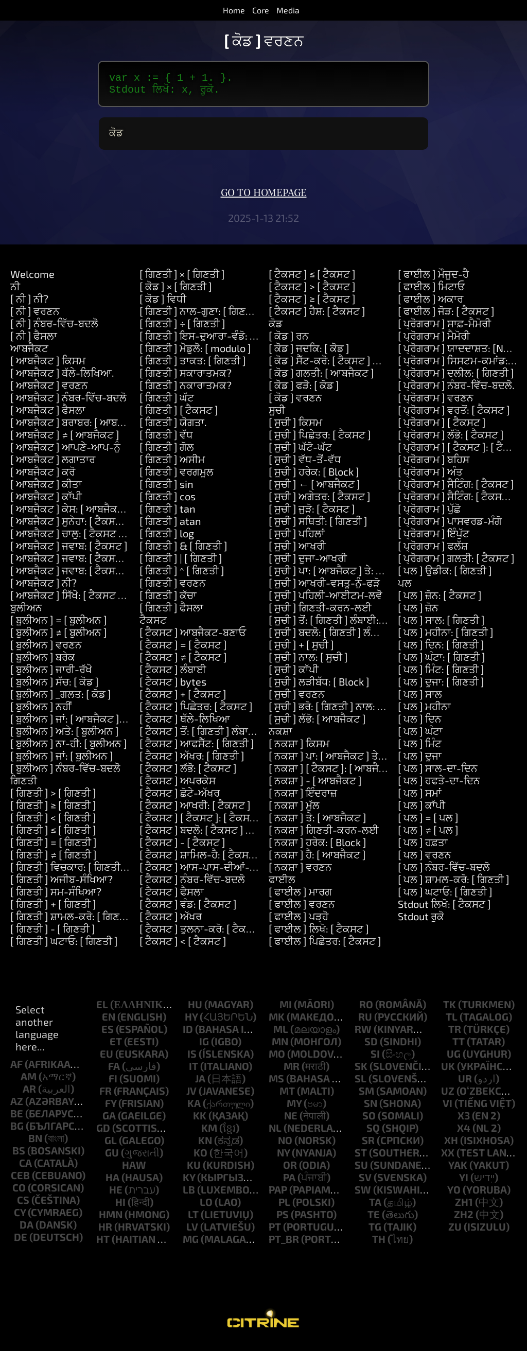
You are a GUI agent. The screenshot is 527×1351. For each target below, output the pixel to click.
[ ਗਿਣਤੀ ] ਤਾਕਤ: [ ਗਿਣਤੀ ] (192, 366)
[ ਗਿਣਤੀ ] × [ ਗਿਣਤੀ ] (182, 280)
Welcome (32, 280)
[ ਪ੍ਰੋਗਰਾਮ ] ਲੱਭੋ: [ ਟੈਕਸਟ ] (451, 440)
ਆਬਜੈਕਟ (29, 354)
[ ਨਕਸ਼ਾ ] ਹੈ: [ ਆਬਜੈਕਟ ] (317, 860)
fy (110, 1109)
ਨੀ (15, 292)
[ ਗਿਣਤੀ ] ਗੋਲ (166, 453)
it (193, 1072)
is (192, 1060)
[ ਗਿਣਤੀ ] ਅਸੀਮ (172, 465)
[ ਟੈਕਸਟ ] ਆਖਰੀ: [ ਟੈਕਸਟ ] (195, 811)
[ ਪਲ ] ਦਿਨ (420, 724)
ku (194, 1171)
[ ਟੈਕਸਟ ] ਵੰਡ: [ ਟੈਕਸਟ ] (188, 910)
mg (191, 1245)
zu (455, 1232)
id (188, 1035)
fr (105, 1097)
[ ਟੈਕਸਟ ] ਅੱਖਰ (170, 922)
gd (103, 1134)
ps (282, 1220)
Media (288, 10)
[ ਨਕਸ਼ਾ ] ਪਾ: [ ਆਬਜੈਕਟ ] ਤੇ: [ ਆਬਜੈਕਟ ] (350, 762)
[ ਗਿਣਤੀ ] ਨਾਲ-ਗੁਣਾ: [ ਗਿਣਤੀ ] (200, 317)
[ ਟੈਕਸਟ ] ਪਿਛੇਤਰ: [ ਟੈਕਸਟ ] (196, 712)
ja (200, 1084)
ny (283, 1158)
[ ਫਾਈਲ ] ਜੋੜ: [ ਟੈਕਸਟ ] (446, 317)
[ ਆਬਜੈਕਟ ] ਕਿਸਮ (47, 366)
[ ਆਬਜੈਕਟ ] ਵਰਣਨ (49, 391)
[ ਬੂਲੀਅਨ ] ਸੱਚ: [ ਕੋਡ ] (54, 687)
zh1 (464, 1208)
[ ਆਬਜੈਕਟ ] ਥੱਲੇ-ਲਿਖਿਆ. (62, 379)
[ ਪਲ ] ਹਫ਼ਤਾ (423, 848)
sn (370, 1109)
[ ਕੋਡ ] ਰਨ (289, 342)
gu (112, 1158)
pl (284, 1208)
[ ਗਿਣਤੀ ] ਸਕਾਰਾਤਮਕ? (185, 379)
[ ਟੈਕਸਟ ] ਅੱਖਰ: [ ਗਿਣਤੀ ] (191, 762)
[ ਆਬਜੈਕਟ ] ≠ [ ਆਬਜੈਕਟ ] (64, 440)
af (16, 1070)
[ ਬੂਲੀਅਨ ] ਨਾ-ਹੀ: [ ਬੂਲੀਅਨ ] (68, 749)
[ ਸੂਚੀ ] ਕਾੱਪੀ (294, 675)
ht (103, 1245)
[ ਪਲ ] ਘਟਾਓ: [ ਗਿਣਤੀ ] (445, 897)
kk (199, 1121)
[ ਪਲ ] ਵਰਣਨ (424, 860)
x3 (464, 1121)
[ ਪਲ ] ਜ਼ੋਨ (418, 613)
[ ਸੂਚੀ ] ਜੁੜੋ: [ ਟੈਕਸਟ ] (312, 514)
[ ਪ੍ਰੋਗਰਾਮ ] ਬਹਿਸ (433, 465)
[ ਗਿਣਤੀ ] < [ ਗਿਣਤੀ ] (53, 823)
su (361, 1171)
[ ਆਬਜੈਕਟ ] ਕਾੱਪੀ (46, 502)
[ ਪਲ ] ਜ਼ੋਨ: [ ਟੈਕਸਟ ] (440, 601)
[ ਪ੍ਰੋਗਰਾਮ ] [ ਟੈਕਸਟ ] (442, 428)
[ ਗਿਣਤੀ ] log (166, 539)
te (373, 1220)
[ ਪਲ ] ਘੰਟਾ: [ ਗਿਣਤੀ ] (441, 663)
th (378, 1245)
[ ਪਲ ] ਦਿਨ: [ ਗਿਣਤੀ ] (441, 650)
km (209, 1134)
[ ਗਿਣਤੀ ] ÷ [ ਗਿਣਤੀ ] (182, 329)
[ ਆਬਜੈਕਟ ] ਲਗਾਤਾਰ (52, 465)
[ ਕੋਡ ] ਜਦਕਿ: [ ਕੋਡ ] (309, 354)
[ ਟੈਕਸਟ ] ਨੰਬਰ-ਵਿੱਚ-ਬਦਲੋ (192, 885)
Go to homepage (264, 199)
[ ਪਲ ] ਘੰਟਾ (420, 737)
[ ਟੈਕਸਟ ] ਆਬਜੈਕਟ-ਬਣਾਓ (192, 638)
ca (25, 1169)
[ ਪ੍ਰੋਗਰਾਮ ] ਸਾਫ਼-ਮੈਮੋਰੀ (444, 329)
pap (278, 1195)
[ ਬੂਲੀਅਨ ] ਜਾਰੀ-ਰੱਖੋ (51, 675)
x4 (463, 1134)
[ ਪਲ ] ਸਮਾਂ (420, 799)
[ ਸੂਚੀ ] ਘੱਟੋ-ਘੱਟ (300, 453)
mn (280, 1047)
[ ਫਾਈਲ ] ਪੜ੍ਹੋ (298, 922)
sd (371, 1047)
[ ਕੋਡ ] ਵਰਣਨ (295, 403)
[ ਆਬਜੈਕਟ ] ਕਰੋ (42, 477)
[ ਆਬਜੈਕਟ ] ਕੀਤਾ (46, 490)
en (108, 1022)
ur (465, 1084)
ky (189, 1183)
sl (360, 1084)
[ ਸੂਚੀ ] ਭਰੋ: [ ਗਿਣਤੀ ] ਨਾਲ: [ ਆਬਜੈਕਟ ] (348, 712)
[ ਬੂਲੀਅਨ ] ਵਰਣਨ (46, 650)
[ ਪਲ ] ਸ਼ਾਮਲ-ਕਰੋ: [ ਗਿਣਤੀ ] (454, 885)
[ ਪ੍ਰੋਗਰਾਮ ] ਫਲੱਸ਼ (433, 552)
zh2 (463, 1220)
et (116, 1047)
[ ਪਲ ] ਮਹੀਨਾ (424, 712)
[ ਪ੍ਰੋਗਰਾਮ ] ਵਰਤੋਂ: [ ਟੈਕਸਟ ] (454, 416)
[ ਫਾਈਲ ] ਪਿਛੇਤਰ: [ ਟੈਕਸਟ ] (325, 947)
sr (368, 1146)
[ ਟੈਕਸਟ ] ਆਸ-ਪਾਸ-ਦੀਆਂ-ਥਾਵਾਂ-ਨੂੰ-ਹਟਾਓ (223, 873)
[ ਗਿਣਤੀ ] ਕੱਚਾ (168, 601)
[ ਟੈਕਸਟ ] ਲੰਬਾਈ (172, 675)
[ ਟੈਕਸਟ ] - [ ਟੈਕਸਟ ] (182, 848)
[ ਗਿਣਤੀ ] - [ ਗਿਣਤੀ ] (52, 934)
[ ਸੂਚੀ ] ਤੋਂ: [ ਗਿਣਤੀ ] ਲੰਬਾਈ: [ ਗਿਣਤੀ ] (344, 626)
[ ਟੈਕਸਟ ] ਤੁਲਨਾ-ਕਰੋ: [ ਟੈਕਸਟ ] (202, 934)
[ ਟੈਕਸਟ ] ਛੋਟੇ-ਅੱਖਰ (179, 799)
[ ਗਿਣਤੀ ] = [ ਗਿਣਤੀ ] (53, 848)
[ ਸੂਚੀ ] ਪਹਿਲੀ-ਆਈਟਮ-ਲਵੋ (325, 601)
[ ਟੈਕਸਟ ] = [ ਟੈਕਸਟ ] (183, 650)
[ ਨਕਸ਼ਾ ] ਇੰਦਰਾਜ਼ (303, 799)
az (16, 1107)
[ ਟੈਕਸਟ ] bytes (172, 687)
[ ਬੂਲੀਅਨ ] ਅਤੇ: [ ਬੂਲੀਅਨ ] (64, 737)
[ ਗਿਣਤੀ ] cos (167, 502)
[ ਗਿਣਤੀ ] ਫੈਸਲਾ (171, 613)
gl (110, 1146)
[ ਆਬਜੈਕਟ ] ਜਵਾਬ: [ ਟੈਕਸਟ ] (69, 552)
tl (452, 1022)
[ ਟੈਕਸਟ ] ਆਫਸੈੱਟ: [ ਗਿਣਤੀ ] (196, 749)
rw (363, 1035)
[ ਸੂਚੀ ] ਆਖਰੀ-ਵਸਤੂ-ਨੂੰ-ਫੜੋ (324, 589)
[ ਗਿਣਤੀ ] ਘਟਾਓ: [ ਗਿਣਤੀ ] (64, 947)
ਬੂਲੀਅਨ (26, 613)
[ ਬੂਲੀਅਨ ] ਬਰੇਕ (42, 663)
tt (458, 1047)
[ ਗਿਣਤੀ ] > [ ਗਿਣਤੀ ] (53, 799)
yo (454, 1195)
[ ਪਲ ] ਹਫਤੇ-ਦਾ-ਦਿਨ (439, 786)
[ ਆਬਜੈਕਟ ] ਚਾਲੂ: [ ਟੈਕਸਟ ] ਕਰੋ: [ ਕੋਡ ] (88, 539)
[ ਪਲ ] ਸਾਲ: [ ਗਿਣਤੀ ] (441, 626)
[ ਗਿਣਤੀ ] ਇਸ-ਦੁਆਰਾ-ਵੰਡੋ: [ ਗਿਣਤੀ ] (213, 342)
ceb (20, 1181)
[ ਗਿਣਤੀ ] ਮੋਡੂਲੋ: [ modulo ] (195, 354)
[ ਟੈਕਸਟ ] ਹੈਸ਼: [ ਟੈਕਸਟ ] (317, 317)
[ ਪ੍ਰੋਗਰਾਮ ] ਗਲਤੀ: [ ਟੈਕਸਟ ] (456, 564)
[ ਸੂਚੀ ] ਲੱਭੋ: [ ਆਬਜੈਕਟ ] (317, 724)
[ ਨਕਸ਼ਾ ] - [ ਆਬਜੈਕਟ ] (315, 786)
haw (134, 1171)
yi (463, 1183)
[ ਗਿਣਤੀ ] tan (167, 514)
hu (195, 1010)
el (102, 1010)
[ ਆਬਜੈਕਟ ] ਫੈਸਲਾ (47, 416)
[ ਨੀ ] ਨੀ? (29, 305)
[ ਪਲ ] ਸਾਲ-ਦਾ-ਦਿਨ (438, 774)
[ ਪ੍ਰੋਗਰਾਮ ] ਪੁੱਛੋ (429, 514)
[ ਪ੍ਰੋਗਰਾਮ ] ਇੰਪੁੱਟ (433, 539)
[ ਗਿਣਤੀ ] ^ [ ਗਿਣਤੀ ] (181, 576)
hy (191, 1022)
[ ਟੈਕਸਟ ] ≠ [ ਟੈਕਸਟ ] (183, 663)
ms (276, 1084)
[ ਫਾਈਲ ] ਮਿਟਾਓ (431, 292)
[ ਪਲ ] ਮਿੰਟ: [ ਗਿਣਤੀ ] (441, 675)
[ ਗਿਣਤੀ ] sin (166, 490)
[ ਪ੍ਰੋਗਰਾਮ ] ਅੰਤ (430, 477)
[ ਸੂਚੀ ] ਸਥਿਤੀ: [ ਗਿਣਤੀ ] (318, 527)
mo (277, 1060)
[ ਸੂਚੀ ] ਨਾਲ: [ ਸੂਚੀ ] (308, 663)
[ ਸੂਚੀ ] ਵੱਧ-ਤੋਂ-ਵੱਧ (305, 465)
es (107, 1035)
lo (206, 1208)
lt (193, 1220)
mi (285, 1010)
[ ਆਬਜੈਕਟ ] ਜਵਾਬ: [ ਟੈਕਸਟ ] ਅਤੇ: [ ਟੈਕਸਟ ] (99, 564)
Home (234, 10)
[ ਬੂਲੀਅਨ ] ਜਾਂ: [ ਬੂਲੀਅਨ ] (61, 762)
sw (363, 1195)
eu (106, 1060)
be (16, 1119)
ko (200, 1158)
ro (366, 1010)
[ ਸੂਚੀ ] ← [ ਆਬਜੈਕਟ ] (314, 490)
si (375, 1060)
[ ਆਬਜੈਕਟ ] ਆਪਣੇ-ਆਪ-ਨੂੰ (65, 453)
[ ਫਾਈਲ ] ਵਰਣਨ (302, 910)
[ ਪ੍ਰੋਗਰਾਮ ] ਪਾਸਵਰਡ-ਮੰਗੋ (450, 527)
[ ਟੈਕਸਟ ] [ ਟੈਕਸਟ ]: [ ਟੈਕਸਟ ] (200, 823)
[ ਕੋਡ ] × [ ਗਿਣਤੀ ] (175, 292)
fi (113, 1084)
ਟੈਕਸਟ (153, 626)
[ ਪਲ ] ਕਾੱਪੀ (421, 811)
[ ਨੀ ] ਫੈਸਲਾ (33, 342)
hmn (110, 1220)
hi (120, 1208)
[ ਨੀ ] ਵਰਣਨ (35, 317)
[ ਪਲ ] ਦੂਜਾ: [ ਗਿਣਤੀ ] (441, 687)
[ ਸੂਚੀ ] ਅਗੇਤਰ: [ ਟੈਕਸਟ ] (320, 502)
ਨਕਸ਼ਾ (280, 737)
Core (260, 10)
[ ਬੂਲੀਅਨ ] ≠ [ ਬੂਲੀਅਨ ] (58, 638)
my (294, 1109)
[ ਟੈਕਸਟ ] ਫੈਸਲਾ (171, 897)
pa (289, 1183)
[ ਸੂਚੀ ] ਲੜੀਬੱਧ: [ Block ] (319, 687)
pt (275, 1232)
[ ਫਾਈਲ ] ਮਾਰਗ (300, 897)
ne (290, 1121)
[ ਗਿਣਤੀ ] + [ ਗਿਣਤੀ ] (53, 910)
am (29, 1082)
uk (448, 1072)
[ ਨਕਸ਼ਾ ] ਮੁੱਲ (294, 811)
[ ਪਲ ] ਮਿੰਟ (420, 749)
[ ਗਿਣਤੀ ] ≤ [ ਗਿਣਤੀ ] (53, 836)
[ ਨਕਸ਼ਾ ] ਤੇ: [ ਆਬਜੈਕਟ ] (317, 823)
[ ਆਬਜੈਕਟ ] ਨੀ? (43, 589)
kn (205, 1146)
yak (457, 1171)
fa (114, 1072)
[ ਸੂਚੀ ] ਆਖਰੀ (297, 552)
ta (375, 1208)
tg (374, 1232)
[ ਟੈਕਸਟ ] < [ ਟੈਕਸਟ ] (182, 947)
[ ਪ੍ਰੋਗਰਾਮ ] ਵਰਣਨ (435, 403)
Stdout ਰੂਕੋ (421, 922)
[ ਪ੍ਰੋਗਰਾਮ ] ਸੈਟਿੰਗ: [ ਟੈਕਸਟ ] (456, 490)
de (20, 1243)
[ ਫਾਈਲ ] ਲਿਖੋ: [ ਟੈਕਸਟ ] (319, 934)
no (285, 1146)
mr (292, 1072)
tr (454, 1035)
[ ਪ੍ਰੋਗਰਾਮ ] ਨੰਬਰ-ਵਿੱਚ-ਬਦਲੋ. (456, 391)
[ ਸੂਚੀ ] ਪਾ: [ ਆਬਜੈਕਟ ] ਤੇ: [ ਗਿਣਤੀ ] (341, 576)
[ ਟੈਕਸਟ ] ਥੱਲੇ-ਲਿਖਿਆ (184, 724)
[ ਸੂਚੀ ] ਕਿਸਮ (295, 428)
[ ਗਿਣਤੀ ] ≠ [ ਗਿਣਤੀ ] (53, 860)
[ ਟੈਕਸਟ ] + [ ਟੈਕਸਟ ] (182, 700)
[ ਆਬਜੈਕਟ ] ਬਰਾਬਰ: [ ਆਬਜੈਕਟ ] (77, 428)
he (115, 1195)
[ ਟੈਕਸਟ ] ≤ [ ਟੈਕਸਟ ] (312, 280)
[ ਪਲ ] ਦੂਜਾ (420, 762)
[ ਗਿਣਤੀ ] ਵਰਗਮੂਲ (176, 477)
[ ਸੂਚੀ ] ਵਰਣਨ (297, 700)
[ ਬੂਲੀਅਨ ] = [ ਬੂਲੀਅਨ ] (58, 626)
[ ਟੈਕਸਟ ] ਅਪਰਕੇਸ (177, 786)
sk (361, 1072)
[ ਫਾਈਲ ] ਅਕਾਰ (430, 305)
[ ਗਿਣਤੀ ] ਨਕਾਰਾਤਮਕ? (185, 391)
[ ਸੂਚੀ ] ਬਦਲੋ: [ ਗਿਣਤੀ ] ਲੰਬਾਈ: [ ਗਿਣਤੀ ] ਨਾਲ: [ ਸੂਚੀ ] (376, 638)
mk (277, 1022)
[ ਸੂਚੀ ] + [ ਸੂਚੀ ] (301, 650)
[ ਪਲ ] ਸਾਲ (420, 700)
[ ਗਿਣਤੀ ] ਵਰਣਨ (172, 589)
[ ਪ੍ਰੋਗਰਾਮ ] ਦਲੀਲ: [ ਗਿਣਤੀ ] (456, 379)
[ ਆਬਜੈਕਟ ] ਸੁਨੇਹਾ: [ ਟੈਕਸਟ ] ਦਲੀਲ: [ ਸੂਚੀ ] (98, 527)
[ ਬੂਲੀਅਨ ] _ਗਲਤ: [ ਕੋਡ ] (60, 700)
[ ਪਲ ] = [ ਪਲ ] (428, 823)
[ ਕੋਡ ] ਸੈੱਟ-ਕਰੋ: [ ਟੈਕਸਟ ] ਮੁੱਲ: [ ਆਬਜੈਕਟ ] (355, 366)
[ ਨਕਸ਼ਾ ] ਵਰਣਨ (300, 873)
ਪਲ (405, 589)
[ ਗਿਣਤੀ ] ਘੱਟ (166, 403)
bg (17, 1132)
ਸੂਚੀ (277, 416)
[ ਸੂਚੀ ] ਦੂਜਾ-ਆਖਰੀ (308, 564)
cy (20, 1218)
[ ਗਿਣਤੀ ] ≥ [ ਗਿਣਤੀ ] (53, 811)
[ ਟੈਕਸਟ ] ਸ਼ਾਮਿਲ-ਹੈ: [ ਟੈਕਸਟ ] (200, 860)
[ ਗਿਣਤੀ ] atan (170, 527)
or (290, 1171)
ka (194, 1109)
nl (275, 1134)
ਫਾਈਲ (282, 885)
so (369, 1121)
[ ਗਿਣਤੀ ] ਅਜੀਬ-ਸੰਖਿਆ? (61, 885)
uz (447, 1097)
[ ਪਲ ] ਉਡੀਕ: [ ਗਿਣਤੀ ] (445, 576)
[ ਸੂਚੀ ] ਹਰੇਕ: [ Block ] (314, 477)
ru (365, 1022)
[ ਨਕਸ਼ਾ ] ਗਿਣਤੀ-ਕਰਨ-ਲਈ (324, 836)
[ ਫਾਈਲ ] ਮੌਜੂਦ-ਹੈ (433, 280)
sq (373, 1134)
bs (18, 1156)
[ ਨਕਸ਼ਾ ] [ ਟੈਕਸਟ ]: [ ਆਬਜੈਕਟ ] (333, 774)
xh (451, 1146)
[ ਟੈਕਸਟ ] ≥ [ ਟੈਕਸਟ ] (312, 305)
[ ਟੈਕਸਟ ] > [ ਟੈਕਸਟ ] (312, 292)
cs (23, 1206)
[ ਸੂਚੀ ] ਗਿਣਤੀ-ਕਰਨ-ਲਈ (320, 613)
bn (35, 1144)
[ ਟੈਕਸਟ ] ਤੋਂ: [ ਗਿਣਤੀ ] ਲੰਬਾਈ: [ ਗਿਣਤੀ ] (220, 737)
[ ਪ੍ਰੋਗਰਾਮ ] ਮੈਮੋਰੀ (434, 342)
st (361, 1158)
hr (105, 1232)
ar (29, 1095)
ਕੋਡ (276, 329)
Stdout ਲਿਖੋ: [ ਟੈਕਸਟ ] (444, 910)
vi (447, 1109)
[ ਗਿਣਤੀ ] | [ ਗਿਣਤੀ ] (180, 564)
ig (204, 1047)
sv (365, 1183)
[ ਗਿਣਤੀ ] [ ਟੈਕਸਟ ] (178, 416)
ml (280, 1035)
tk (449, 1010)
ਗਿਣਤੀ (23, 786)
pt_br (284, 1245)
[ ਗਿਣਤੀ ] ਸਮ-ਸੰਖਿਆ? (55, 897)
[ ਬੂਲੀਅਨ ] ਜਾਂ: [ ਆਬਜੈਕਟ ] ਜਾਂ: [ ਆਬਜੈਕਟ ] (97, 724)
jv (191, 1097)
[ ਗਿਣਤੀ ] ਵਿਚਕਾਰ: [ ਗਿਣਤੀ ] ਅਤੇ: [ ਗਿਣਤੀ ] (98, 873)
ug (454, 1060)
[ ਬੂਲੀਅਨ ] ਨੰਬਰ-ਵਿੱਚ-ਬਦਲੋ (65, 774)
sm (366, 1097)
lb (189, 1195)
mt (287, 1097)
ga (109, 1121)
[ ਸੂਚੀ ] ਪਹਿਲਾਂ (297, 539)
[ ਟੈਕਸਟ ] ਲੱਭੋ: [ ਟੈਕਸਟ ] (188, 774)
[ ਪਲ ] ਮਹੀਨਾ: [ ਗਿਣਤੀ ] (446, 638)
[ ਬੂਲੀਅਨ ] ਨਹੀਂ (41, 712)
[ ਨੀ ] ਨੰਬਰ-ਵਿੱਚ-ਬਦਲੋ (54, 329)
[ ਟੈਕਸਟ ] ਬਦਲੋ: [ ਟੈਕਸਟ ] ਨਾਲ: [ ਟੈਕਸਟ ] (222, 836)
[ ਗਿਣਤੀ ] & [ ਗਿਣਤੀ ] (183, 552)
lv (192, 1232)
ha (112, 1183)
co (19, 1193)
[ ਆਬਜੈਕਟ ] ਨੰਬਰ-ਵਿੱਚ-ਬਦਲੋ (68, 403)
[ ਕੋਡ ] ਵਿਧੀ (162, 305)
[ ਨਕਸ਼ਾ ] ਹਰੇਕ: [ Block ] (317, 848)
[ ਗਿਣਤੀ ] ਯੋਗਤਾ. (173, 428)
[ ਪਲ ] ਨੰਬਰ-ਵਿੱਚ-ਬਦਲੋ (444, 873)
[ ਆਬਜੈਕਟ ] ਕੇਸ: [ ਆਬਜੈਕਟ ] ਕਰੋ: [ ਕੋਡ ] (92, 514)
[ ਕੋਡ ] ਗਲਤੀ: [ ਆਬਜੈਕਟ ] (321, 379)
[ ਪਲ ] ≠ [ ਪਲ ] (428, 836)
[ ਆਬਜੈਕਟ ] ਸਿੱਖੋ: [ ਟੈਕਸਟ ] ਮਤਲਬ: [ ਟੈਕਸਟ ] (102, 601)
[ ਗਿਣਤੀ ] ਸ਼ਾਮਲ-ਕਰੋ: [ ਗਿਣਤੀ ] (72, 922)
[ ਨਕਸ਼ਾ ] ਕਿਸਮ (299, 749)
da (26, 1230)
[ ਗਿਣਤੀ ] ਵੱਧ (166, 440)
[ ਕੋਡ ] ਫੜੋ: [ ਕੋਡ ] (304, 391)
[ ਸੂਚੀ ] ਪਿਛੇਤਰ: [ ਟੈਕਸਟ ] (320, 440)
